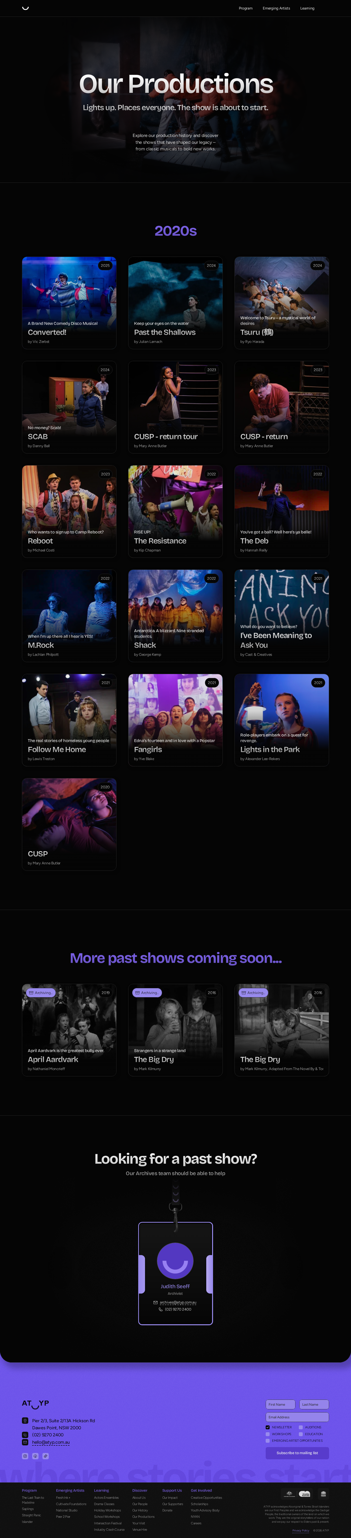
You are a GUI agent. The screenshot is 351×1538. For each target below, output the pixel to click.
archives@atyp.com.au (178, 1302)
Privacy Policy (300, 1530)
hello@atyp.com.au (50, 1442)
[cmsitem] (69, 303)
